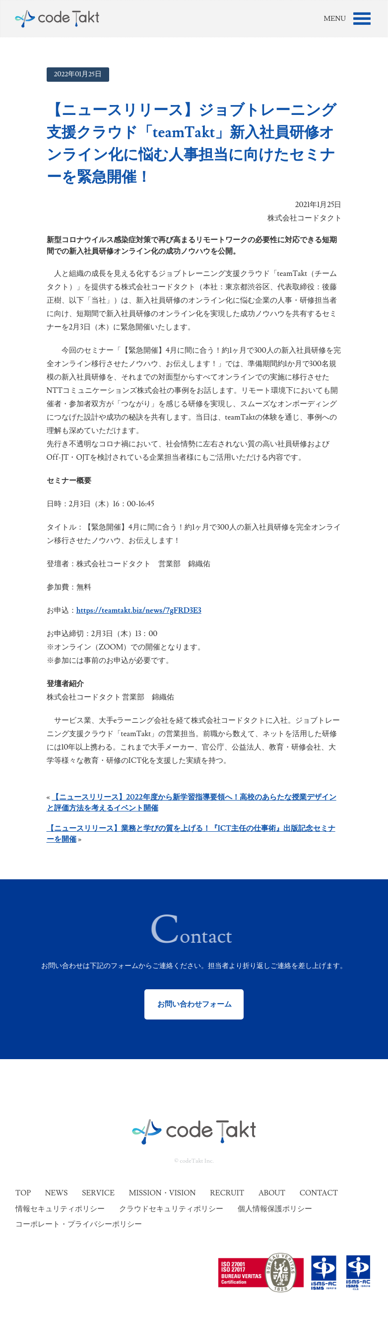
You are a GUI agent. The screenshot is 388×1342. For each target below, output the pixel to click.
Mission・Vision (162, 1193)
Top (23, 1193)
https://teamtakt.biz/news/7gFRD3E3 (138, 610)
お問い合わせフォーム (194, 1004)
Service (98, 1193)
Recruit (227, 1193)
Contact (319, 1193)
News (56, 1193)
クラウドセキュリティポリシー (171, 1209)
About (272, 1193)
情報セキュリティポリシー (60, 1209)
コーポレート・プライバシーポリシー (78, 1224)
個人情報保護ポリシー (275, 1209)
